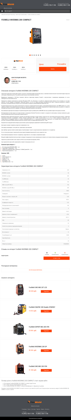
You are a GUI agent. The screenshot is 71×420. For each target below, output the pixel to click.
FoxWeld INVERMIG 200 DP (38, 347)
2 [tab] (32, 55)
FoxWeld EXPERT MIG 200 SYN (39, 327)
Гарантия (38, 409)
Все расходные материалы (35, 270)
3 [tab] (34, 55)
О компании (24, 409)
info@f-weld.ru (15, 83)
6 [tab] (40, 55)
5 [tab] (38, 55)
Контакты (47, 409)
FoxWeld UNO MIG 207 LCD (38, 287)
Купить (52, 69)
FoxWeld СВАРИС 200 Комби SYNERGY (42, 307)
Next (70, 39)
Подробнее (46, 291)
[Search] (37, 11)
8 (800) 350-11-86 (64, 5)
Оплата (29, 409)
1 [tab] (30, 55)
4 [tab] (36, 55)
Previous (0, 39)
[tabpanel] (35, 39)
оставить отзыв (56, 258)
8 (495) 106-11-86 (50, 5)
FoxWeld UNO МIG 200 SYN (38, 366)
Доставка (33, 409)
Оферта (42, 409)
